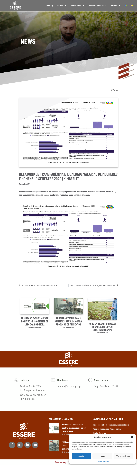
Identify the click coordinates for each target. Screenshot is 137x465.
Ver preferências (123, 456)
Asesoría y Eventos (97, 5)
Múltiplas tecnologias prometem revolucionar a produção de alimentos (68, 321)
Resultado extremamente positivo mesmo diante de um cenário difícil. (35, 321)
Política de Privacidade (103, 461)
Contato (115, 5)
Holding (49, 5)
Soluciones (77, 5)
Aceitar (81, 456)
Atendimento (63, 380)
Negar (102, 456)
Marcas (62, 5)
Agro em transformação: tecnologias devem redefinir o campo (102, 326)
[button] (132, 437)
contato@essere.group (68, 386)
